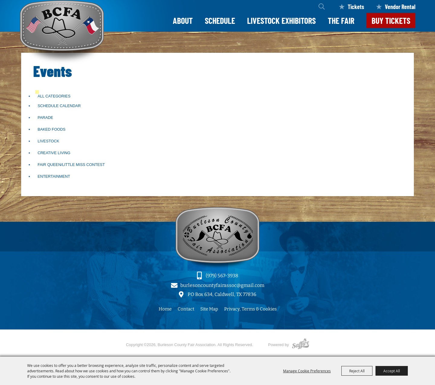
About (183, 20)
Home (165, 309)
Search (321, 6)
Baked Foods (51, 129)
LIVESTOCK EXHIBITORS (281, 20)
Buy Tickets (391, 20)
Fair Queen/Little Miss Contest (71, 164)
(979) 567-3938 (222, 275)
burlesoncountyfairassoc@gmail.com (222, 285)
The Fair (341, 20)
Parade (45, 117)
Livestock (48, 141)
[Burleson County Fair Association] (62, 32)
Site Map (209, 309)
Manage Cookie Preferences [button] (307, 370)
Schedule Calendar (59, 105)
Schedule (220, 20)
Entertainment (53, 176)
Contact (186, 309)
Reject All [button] (357, 370)
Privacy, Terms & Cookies (250, 309)
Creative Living (53, 153)
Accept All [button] (391, 370)
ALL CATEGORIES (53, 96)
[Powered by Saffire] (300, 344)
